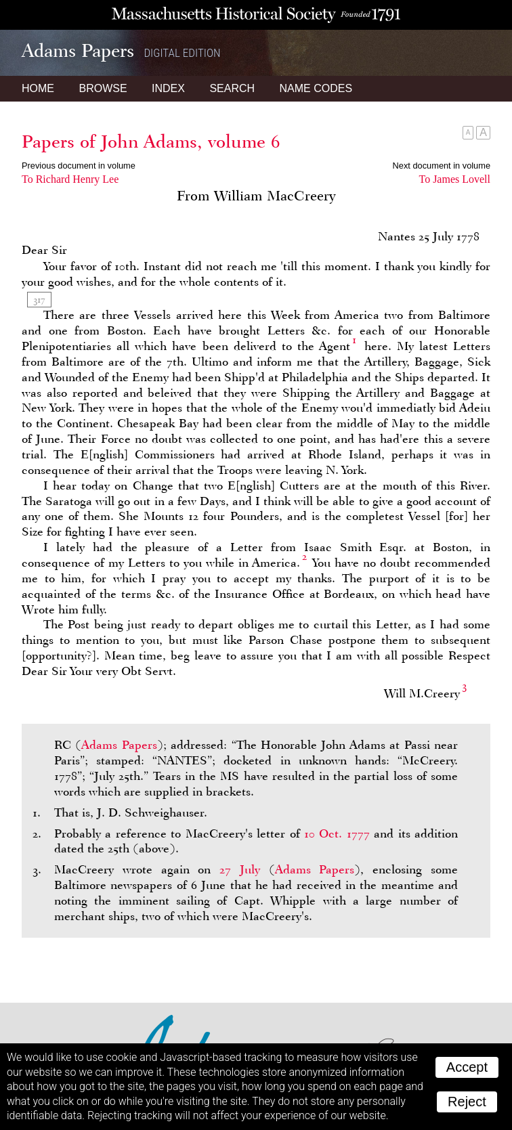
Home (38, 88)
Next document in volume (441, 165)
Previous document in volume (78, 165)
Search (232, 88)
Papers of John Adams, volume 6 (151, 141)
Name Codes (316, 88)
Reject (467, 1101)
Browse (103, 88)
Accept (467, 1067)
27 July (239, 869)
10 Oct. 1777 (337, 833)
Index (168, 88)
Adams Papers (118, 744)
